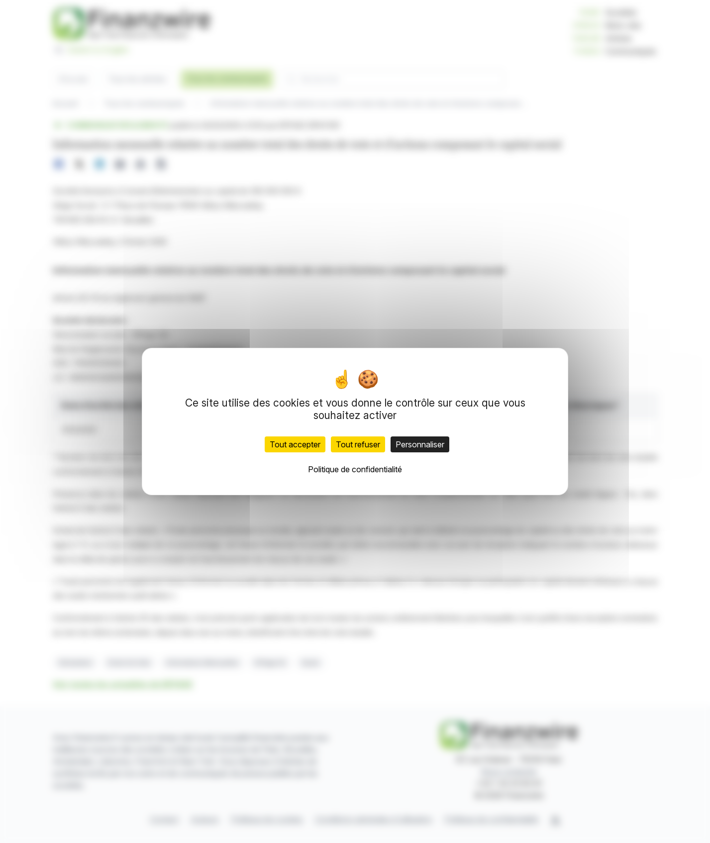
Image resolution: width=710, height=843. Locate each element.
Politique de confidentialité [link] (355, 469)
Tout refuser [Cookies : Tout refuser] (358, 444)
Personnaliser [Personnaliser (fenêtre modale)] (420, 444)
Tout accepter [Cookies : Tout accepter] (295, 444)
